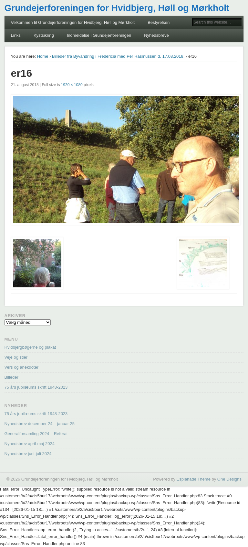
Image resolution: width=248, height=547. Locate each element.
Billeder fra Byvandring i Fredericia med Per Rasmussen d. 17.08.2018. (118, 56)
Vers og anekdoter (22, 367)
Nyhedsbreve (156, 35)
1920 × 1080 (72, 85)
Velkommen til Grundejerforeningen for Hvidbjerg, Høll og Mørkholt (73, 22)
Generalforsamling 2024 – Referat (36, 433)
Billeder (11, 377)
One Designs (229, 479)
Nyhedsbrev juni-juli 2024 (28, 453)
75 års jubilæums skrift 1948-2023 (36, 387)
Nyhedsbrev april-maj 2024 (30, 443)
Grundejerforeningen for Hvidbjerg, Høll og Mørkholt (117, 8)
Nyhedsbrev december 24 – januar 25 (40, 423)
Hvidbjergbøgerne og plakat (30, 347)
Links (16, 35)
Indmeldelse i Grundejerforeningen (99, 35)
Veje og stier (16, 357)
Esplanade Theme (194, 479)
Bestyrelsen (159, 22)
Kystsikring (44, 35)
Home (42, 56)
